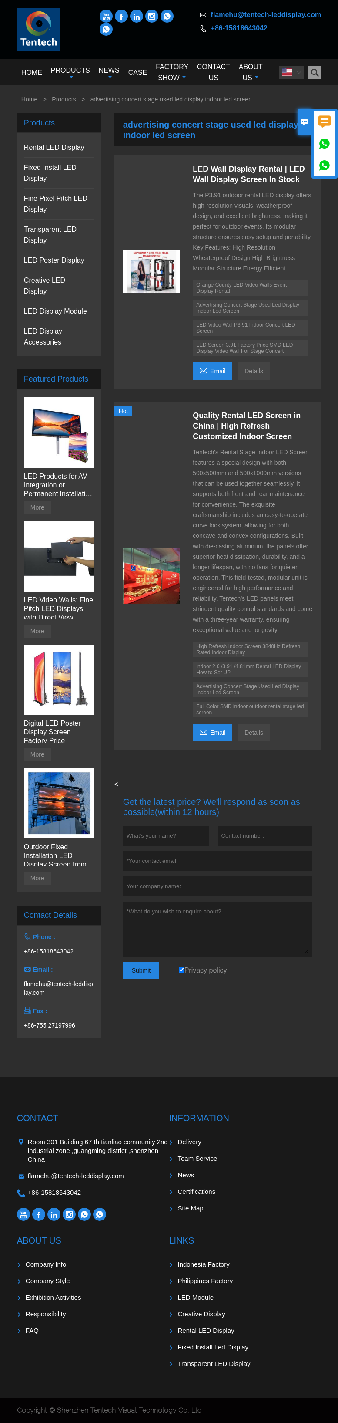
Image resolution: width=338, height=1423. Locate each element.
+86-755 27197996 (49, 1025)
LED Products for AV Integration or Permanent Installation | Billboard (58, 485)
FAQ (32, 1330)
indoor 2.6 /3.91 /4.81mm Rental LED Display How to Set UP (248, 669)
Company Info (46, 1264)
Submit (141, 970)
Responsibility (46, 1314)
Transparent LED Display (213, 1363)
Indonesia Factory (203, 1264)
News (109, 73)
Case (137, 72)
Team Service (197, 1158)
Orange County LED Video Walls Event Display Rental (241, 288)
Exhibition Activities (53, 1297)
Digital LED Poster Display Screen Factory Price (52, 732)
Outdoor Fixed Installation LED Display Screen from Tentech (55, 856)
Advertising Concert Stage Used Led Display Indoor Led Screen (247, 308)
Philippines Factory (205, 1280)
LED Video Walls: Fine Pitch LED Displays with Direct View (58, 608)
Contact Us (213, 72)
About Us (251, 72)
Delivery (189, 1142)
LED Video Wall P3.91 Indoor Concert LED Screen (245, 328)
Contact (37, 1118)
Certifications (196, 1191)
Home (31, 72)
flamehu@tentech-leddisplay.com (266, 14)
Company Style (48, 1280)
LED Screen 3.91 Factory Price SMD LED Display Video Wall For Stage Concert (244, 348)
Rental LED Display (54, 147)
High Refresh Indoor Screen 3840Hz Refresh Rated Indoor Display (248, 649)
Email (212, 370)
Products (70, 73)
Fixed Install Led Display (212, 1347)
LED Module (195, 1297)
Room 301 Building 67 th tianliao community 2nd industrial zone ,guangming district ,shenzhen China (98, 1150)
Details (253, 371)
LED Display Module (55, 311)
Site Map (190, 1208)
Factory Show (172, 72)
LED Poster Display (54, 260)
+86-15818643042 (239, 28)
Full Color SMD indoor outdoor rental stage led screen (250, 709)
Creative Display (201, 1314)
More (37, 507)
